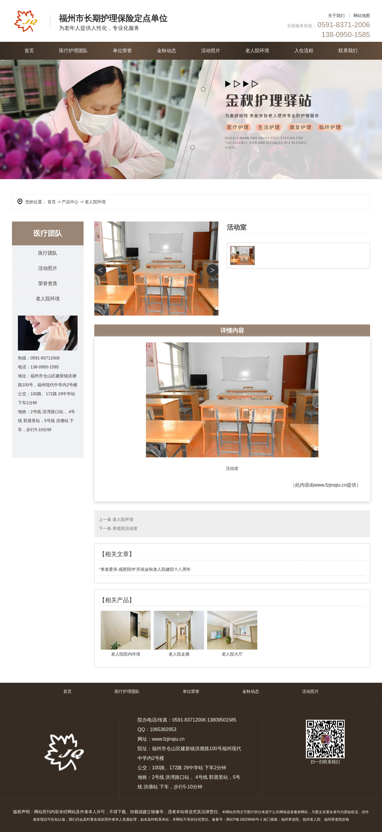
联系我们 (348, 50)
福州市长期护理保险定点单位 (113, 18)
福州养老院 (290, 819)
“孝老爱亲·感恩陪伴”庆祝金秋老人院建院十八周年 (145, 569)
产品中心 (70, 201)
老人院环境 (257, 50)
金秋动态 (166, 50)
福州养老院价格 (336, 819)
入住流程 (303, 50)
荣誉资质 (47, 283)
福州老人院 (312, 819)
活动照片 (210, 50)
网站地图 (361, 15)
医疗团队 (47, 253)
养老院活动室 (125, 528)
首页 (29, 50)
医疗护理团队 (73, 50)
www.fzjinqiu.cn (330, 484)
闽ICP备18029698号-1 (244, 819)
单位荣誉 (122, 50)
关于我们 (336, 15)
